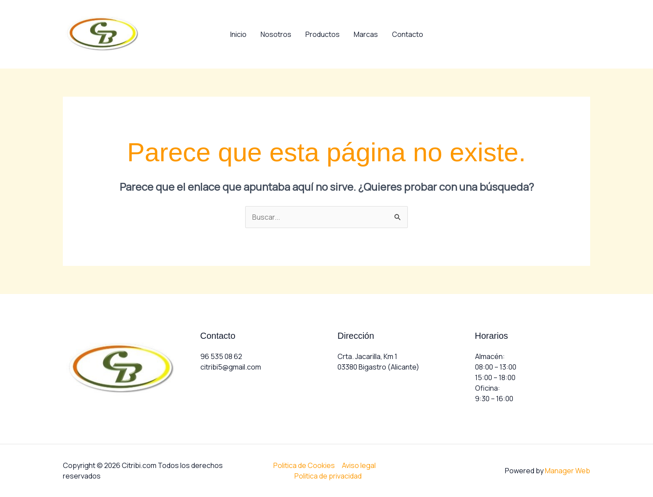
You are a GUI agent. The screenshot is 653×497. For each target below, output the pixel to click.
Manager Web (567, 470)
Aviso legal (359, 465)
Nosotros (276, 34)
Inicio (238, 34)
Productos (322, 34)
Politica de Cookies (304, 465)
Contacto (407, 34)
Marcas (366, 34)
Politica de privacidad (328, 476)
